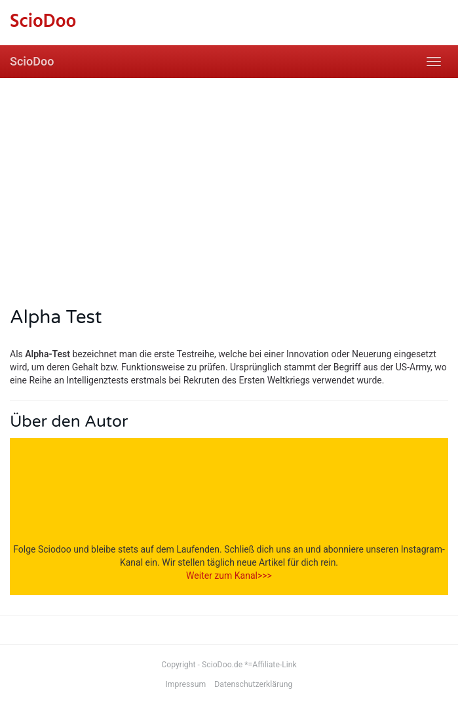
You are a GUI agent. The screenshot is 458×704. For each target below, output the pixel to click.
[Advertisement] (229, 176)
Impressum (186, 684)
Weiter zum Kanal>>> (229, 575)
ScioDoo (32, 61)
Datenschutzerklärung (253, 684)
